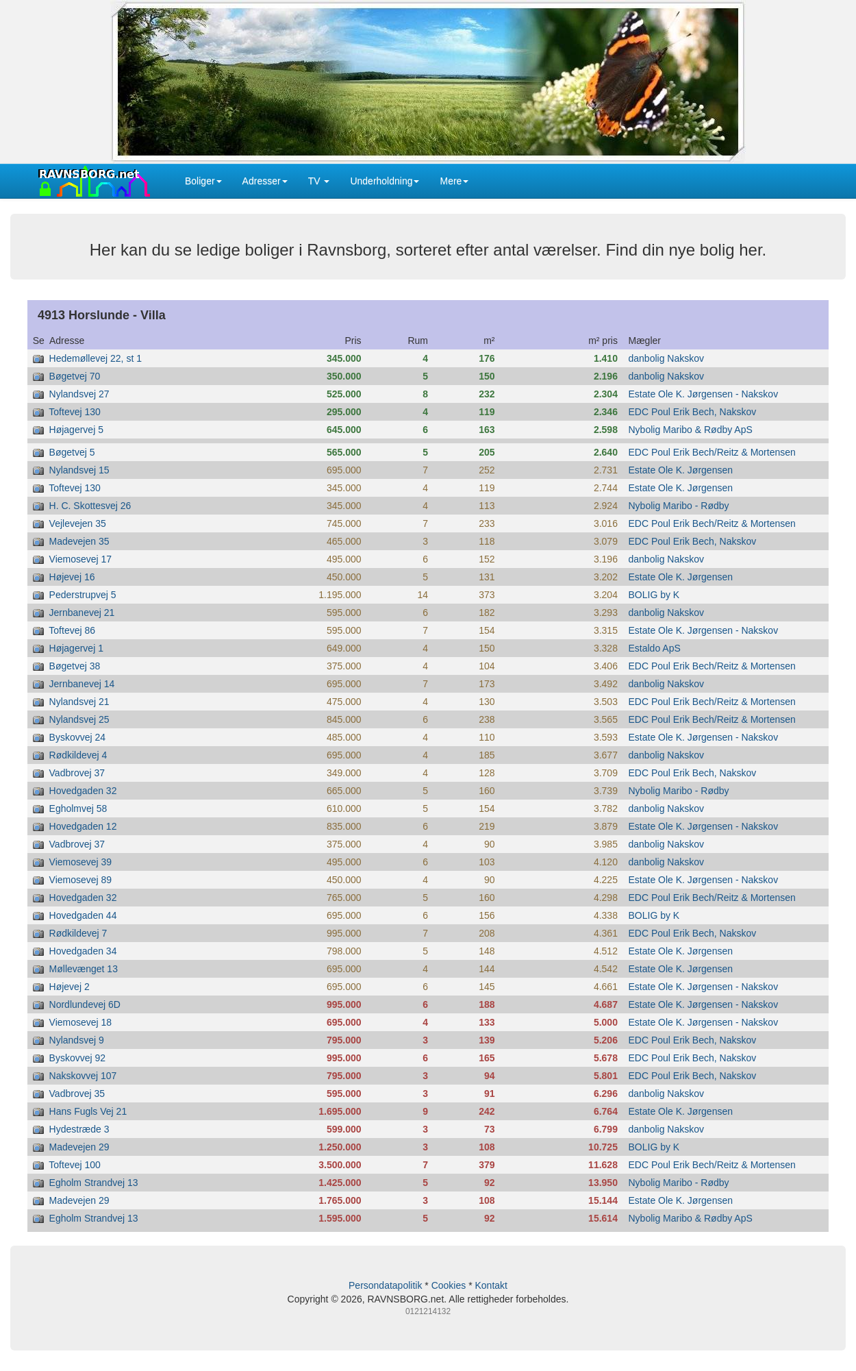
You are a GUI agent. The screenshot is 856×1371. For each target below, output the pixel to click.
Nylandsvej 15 (79, 470)
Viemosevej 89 (80, 879)
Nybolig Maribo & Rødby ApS (691, 429)
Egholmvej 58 (78, 808)
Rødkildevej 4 (78, 755)
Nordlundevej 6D (85, 1004)
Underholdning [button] (384, 180)
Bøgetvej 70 (75, 376)
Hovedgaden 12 (83, 826)
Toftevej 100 (75, 1164)
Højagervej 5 (76, 429)
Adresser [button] (265, 180)
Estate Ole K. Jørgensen (681, 470)
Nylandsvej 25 (79, 719)
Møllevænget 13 (83, 968)
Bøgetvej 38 (75, 665)
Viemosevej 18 (80, 1022)
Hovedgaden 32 (83, 790)
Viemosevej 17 (80, 559)
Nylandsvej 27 (79, 393)
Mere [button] (454, 180)
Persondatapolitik (385, 1285)
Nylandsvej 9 (76, 1040)
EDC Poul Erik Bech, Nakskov (693, 411)
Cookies (448, 1285)
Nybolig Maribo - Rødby (679, 505)
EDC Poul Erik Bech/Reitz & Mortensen (712, 452)
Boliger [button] (203, 180)
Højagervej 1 (76, 648)
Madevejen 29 (79, 1146)
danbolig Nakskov (667, 358)
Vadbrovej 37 (77, 772)
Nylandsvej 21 (79, 701)
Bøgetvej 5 (72, 452)
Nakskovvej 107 (83, 1075)
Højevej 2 (69, 986)
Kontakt (491, 1285)
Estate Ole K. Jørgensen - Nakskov (704, 393)
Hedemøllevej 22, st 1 (95, 358)
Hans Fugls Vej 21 (88, 1111)
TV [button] (319, 180)
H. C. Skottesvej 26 (90, 505)
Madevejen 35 (79, 541)
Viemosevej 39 (80, 861)
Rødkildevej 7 (78, 933)
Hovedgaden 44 (83, 915)
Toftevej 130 (75, 411)
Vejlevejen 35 (77, 523)
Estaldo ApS (655, 648)
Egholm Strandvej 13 (93, 1182)
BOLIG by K (654, 594)
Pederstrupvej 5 (82, 594)
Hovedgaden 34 (83, 951)
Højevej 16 (72, 576)
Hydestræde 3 (79, 1129)
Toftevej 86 (72, 630)
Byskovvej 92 (77, 1057)
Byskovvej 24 (77, 737)
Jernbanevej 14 (82, 683)
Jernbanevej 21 (82, 612)
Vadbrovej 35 (77, 1093)
